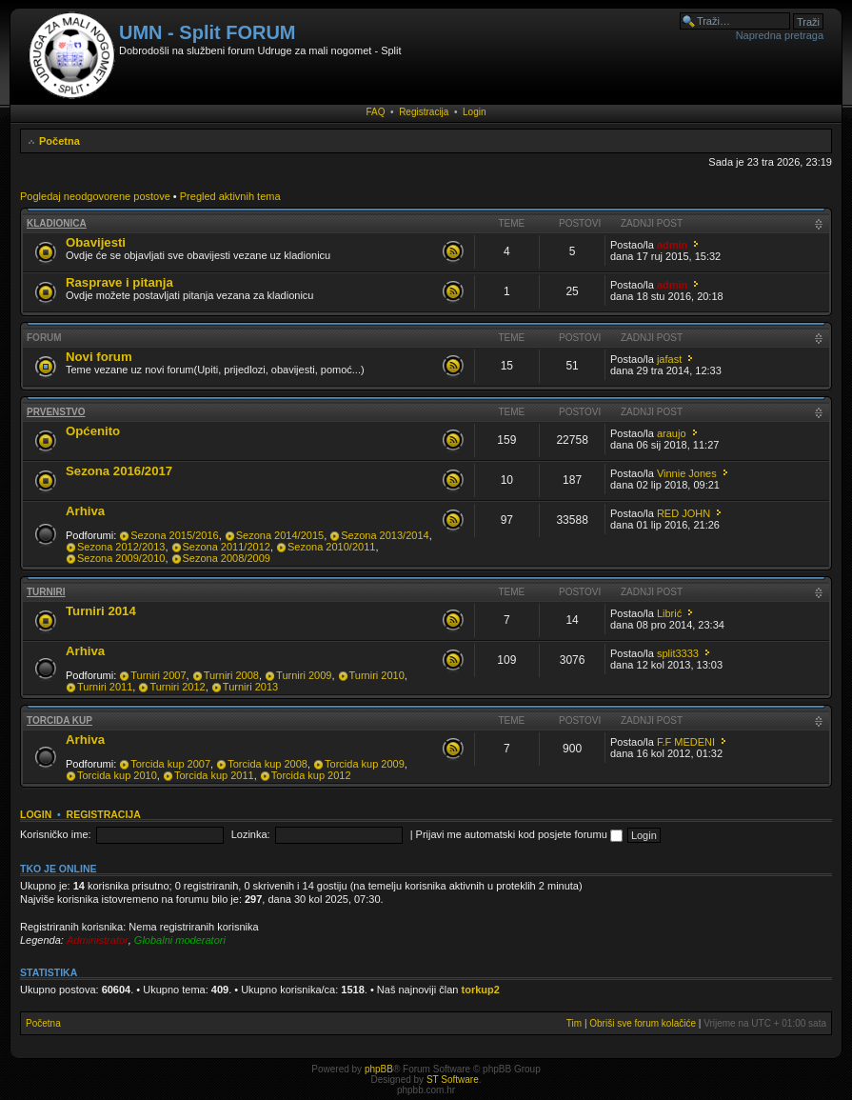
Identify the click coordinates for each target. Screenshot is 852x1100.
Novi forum (99, 357)
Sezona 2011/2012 (226, 546)
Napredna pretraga (779, 35)
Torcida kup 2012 (311, 775)
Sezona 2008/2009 (226, 558)
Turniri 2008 (231, 675)
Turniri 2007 (158, 675)
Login (474, 112)
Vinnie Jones (687, 473)
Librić (669, 613)
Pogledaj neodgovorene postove (95, 196)
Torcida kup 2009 (365, 764)
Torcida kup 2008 (267, 764)
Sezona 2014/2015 (280, 535)
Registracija (423, 112)
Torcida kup (59, 720)
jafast (669, 359)
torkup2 (481, 989)
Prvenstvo (56, 412)
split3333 (678, 653)
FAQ (376, 112)
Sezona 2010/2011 (331, 546)
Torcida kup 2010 (117, 775)
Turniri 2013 (250, 686)
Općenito (93, 431)
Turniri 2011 (104, 686)
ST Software (452, 1079)
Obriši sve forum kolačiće (642, 1023)
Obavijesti (96, 242)
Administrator (98, 940)
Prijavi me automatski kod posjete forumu (519, 834)
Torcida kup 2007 (170, 764)
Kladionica (57, 223)
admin (672, 244)
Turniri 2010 (377, 675)
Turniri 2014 (101, 611)
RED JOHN (683, 513)
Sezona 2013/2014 (384, 535)
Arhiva (85, 511)
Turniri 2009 (303, 675)
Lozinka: (250, 834)
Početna (59, 141)
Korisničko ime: (55, 834)
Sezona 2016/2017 (119, 471)
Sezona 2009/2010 (121, 558)
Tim (574, 1023)
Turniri (46, 592)
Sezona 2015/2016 (174, 535)
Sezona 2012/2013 (121, 546)
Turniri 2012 (177, 686)
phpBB (379, 1069)
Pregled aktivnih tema (230, 196)
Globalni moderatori (180, 940)
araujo (671, 433)
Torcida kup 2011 (214, 775)
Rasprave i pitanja (119, 282)
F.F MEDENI (686, 742)
